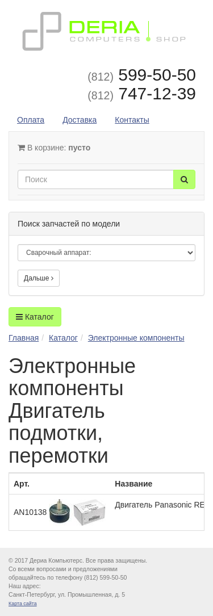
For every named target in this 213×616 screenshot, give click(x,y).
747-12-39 (141, 93)
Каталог (35, 316)
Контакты (132, 119)
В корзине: (54, 147)
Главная (24, 337)
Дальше (38, 278)
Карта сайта (23, 603)
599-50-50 (141, 74)
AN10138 (60, 512)
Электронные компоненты (136, 337)
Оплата (30, 119)
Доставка (79, 119)
